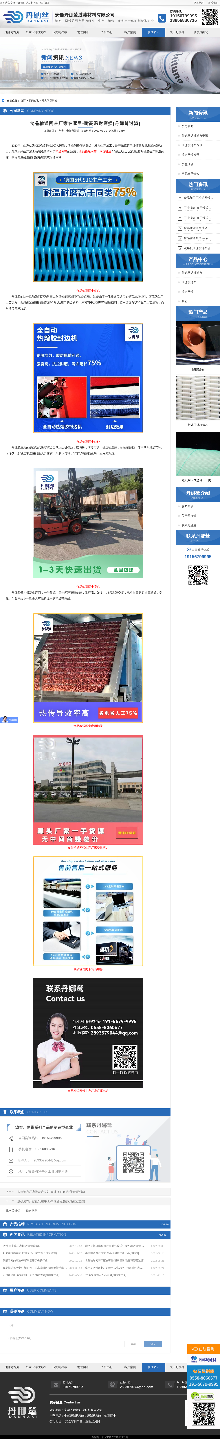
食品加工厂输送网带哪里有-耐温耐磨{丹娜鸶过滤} (198, 198)
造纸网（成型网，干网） (198, 480)
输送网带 (83, 32)
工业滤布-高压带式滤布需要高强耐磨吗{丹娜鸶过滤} (197, 208)
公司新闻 (187, 126)
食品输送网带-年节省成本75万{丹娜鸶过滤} (198, 239)
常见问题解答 (49, 100)
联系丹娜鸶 (200, 32)
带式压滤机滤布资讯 (195, 135)
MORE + (164, 1234)
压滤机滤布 (59, 32)
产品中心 (106, 32)
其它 (185, 301)
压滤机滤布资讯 (192, 145)
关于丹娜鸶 (177, 32)
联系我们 (213, 2)
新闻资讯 (154, 32)
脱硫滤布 (198, 369)
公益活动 (187, 164)
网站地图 (199, 2)
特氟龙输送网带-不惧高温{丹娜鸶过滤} (197, 228)
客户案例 (130, 32)
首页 (23, 100)
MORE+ (164, 1224)
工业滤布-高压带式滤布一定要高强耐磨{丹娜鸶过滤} (197, 218)
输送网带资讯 (190, 154)
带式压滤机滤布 (36, 32)
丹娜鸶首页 (11, 32)
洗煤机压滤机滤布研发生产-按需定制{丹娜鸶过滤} (198, 249)
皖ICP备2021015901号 (115, 1437)
